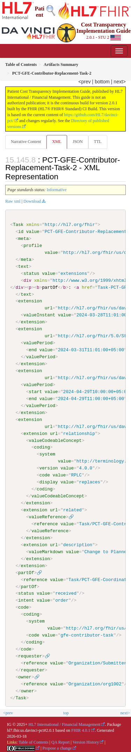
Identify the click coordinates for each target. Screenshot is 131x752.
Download (32, 201)
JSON (78, 141)
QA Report (60, 741)
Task (18, 224)
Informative (57, 189)
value (32, 231)
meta (23, 238)
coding (42, 447)
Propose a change (57, 747)
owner (24, 677)
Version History (86, 741)
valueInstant (39, 315)
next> (120, 81)
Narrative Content (26, 141)
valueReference (47, 516)
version (48, 468)
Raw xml (13, 201)
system (47, 454)
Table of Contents (33, 741)
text (23, 266)
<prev (84, 81)
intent (26, 600)
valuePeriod (37, 343)
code (44, 475)
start (35, 391)
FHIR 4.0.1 (80, 730)
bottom (102, 81)
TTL (98, 141)
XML (56, 141)
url (49, 308)
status (31, 273)
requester (30, 656)
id (20, 231)
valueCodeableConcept (55, 440)
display (48, 482)
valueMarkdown (46, 551)
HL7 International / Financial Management (65, 724)
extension (30, 301)
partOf (26, 572)
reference (46, 523)
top (65, 712)
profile (32, 245)
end (33, 350)
